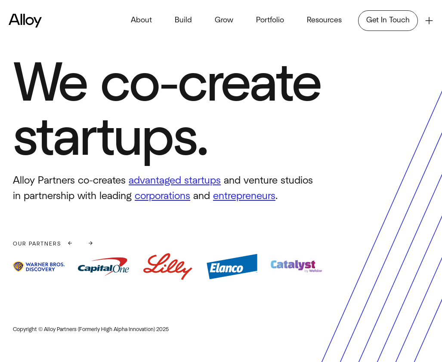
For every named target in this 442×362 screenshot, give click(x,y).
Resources (324, 20)
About (141, 20)
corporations (162, 196)
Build (183, 20)
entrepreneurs (244, 196)
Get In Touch (388, 20)
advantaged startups (175, 180)
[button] (70, 244)
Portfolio (270, 20)
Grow (224, 20)
